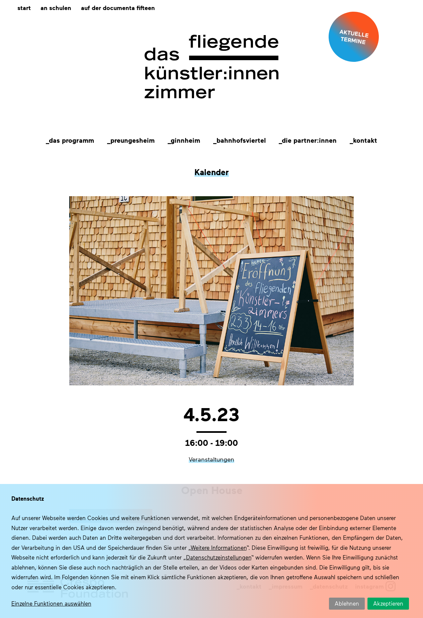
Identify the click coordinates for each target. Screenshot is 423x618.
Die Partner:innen (309, 140)
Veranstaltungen (211, 459)
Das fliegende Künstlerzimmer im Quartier (211, 67)
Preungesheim (132, 140)
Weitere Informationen (219, 547)
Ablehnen (347, 603)
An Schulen (55, 7)
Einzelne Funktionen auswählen (51, 603)
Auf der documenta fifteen (118, 7)
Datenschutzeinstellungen (218, 557)
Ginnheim (185, 140)
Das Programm (71, 140)
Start (24, 7)
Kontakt (365, 140)
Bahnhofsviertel (241, 140)
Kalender (211, 172)
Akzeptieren (388, 603)
